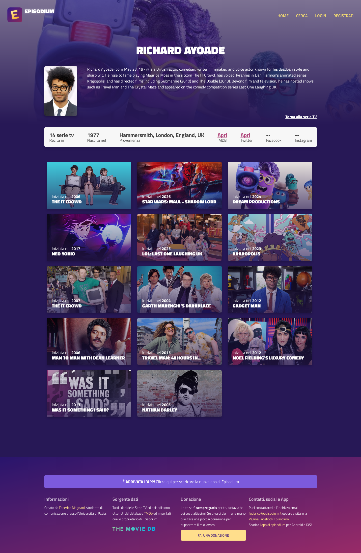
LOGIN (320, 16)
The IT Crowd (67, 201)
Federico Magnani (72, 507)
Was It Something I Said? (80, 410)
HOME (283, 16)
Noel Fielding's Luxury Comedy (268, 358)
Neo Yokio (63, 253)
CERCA (302, 16)
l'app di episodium (272, 524)
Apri (222, 135)
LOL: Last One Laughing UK (172, 253)
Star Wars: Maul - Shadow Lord (179, 201)
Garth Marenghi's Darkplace (176, 306)
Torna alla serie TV (301, 117)
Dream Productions (256, 201)
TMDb (148, 513)
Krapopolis (246, 253)
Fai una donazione (213, 535)
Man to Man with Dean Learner (88, 358)
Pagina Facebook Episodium (269, 519)
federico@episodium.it (265, 513)
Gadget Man (247, 306)
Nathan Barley (159, 410)
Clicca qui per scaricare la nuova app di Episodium (180, 482)
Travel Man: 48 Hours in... (171, 358)
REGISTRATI (343, 16)
